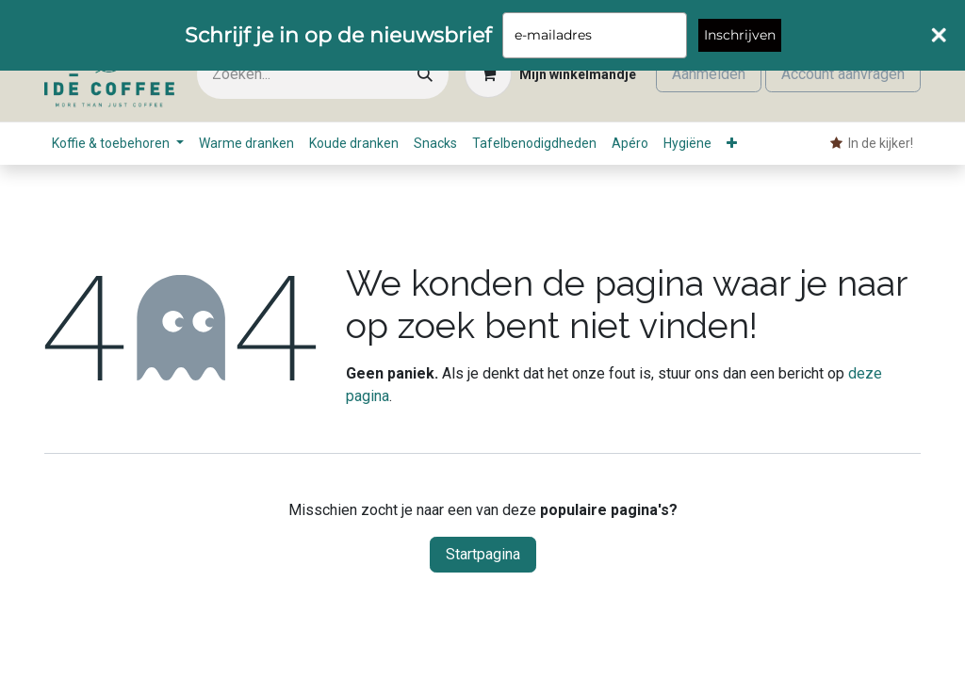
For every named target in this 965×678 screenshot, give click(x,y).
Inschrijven (740, 34)
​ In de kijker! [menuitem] (871, 143)
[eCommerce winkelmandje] (550, 74)
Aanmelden (708, 74)
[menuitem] (117, 143)
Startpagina (483, 554)
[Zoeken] (425, 75)
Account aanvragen (843, 74)
